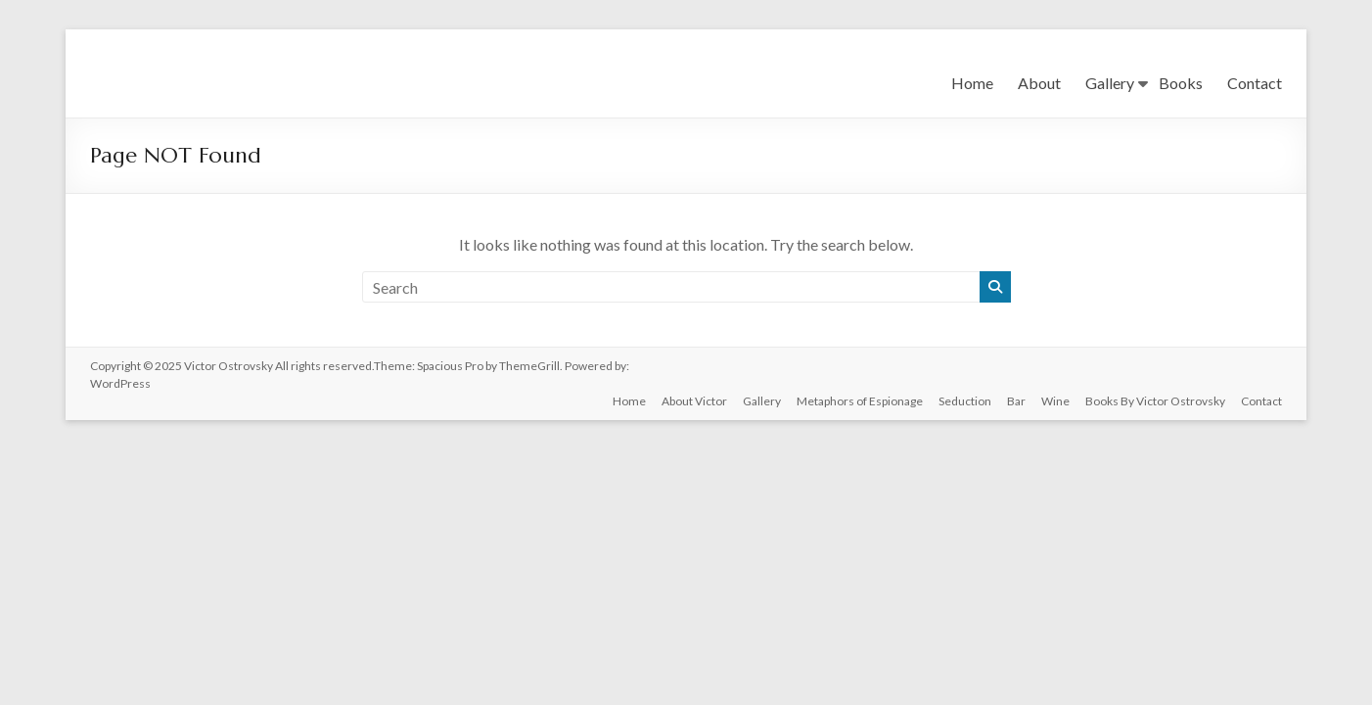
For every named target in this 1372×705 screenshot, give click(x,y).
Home (972, 82)
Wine (1055, 401)
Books (1181, 82)
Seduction (964, 401)
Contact (1254, 82)
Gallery (1109, 82)
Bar (1016, 401)
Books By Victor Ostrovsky (1155, 401)
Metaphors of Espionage (860, 401)
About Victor (694, 401)
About (1039, 82)
